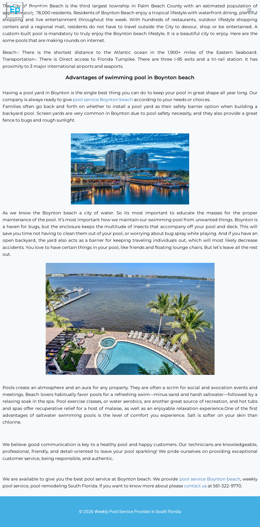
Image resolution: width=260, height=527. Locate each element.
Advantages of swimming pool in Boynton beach (130, 77)
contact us (195, 485)
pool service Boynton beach (103, 99)
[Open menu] (249, 10)
